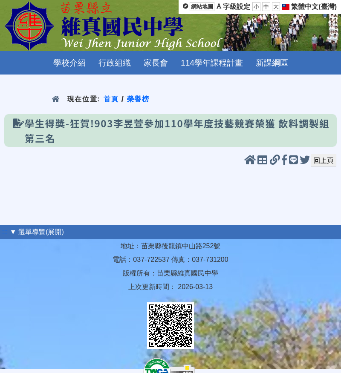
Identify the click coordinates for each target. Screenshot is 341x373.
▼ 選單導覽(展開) (37, 231)
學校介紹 (69, 62)
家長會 (156, 62)
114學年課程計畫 (212, 62)
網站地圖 (202, 6)
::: (5, 231)
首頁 (111, 99)
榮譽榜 (138, 99)
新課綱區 (272, 62)
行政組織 (114, 62)
